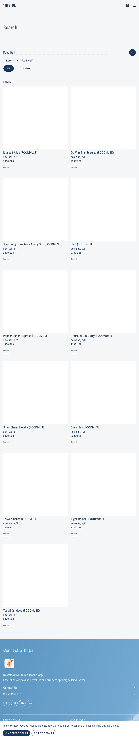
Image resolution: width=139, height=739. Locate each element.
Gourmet (6, 167)
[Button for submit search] (132, 52)
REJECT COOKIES (44, 733)
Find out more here (107, 725)
